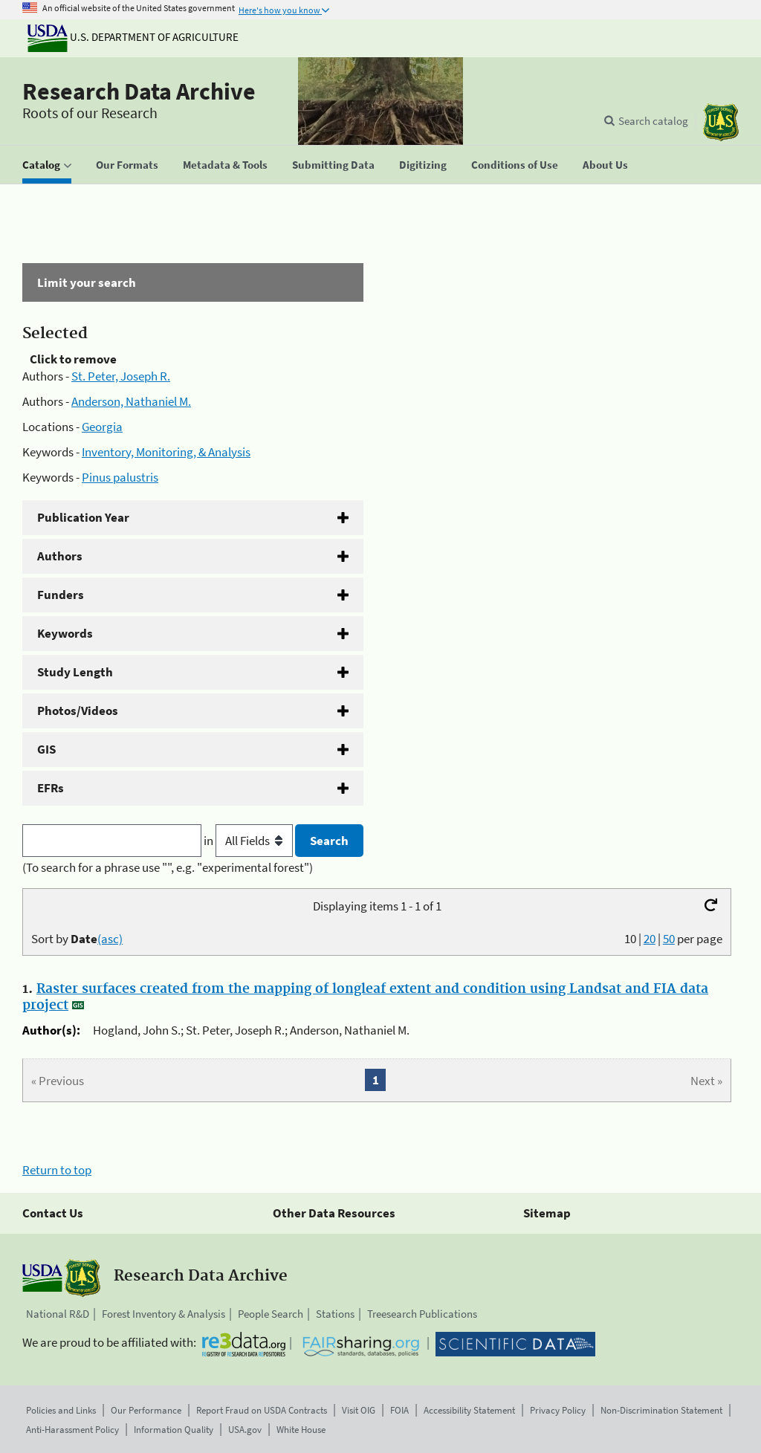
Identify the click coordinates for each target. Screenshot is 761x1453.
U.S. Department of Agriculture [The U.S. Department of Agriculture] (133, 37)
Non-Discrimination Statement (661, 1410)
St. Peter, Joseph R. (120, 376)
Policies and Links (61, 1410)
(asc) (110, 939)
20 (649, 939)
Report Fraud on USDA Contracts (261, 1410)
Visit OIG (358, 1410)
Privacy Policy (558, 1410)
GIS (46, 749)
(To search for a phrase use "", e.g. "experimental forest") (167, 867)
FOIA (399, 1410)
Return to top (56, 1170)
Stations (335, 1314)
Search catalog (653, 120)
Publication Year (83, 517)
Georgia (102, 426)
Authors (59, 556)
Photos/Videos (77, 710)
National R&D (57, 1314)
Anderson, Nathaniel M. (131, 401)
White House (301, 1429)
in (249, 840)
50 (669, 939)
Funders (60, 594)
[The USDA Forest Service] (721, 122)
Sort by (77, 939)
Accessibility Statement (469, 1410)
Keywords (65, 633)
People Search (270, 1314)
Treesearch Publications (422, 1314)
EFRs (50, 788)
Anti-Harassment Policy (72, 1429)
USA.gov (245, 1429)
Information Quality (173, 1429)
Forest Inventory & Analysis (163, 1314)
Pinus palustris (120, 477)
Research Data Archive (139, 91)
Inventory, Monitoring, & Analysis (166, 452)
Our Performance (146, 1410)
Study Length (75, 672)
